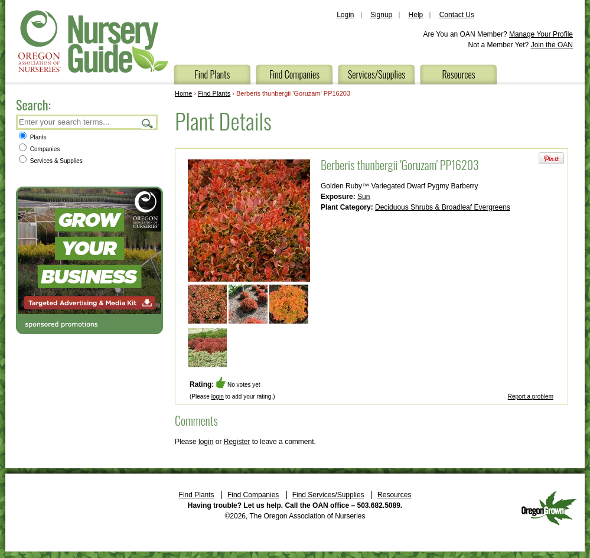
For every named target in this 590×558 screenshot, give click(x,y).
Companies (39, 149)
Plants (33, 137)
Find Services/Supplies (328, 495)
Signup (381, 15)
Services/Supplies (376, 74)
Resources (458, 74)
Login (345, 15)
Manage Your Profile (541, 34)
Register (237, 442)
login (217, 396)
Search (147, 123)
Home (183, 93)
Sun (363, 196)
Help (416, 15)
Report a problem (530, 396)
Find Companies (294, 74)
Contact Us (456, 15)
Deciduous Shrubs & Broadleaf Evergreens (442, 207)
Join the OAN (552, 45)
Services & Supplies (51, 161)
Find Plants (212, 74)
